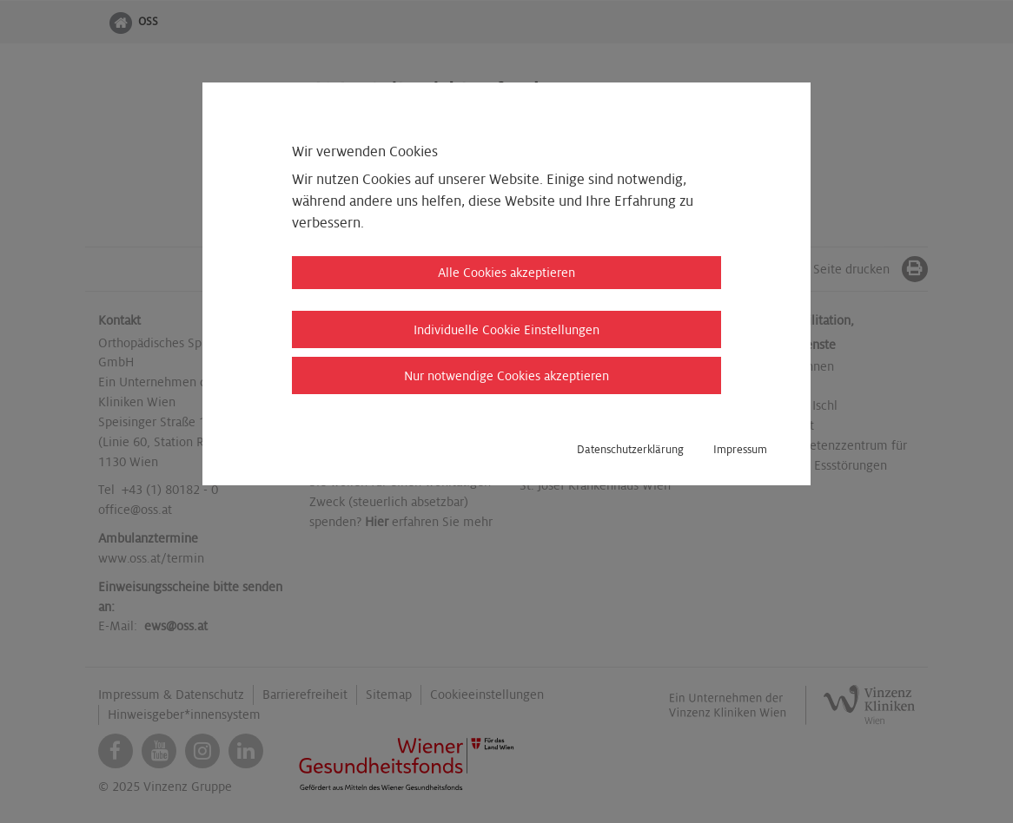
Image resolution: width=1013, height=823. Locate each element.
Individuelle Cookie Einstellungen (506, 330)
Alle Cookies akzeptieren (506, 272)
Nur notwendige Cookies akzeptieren (506, 376)
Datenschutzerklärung (630, 450)
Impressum (740, 450)
